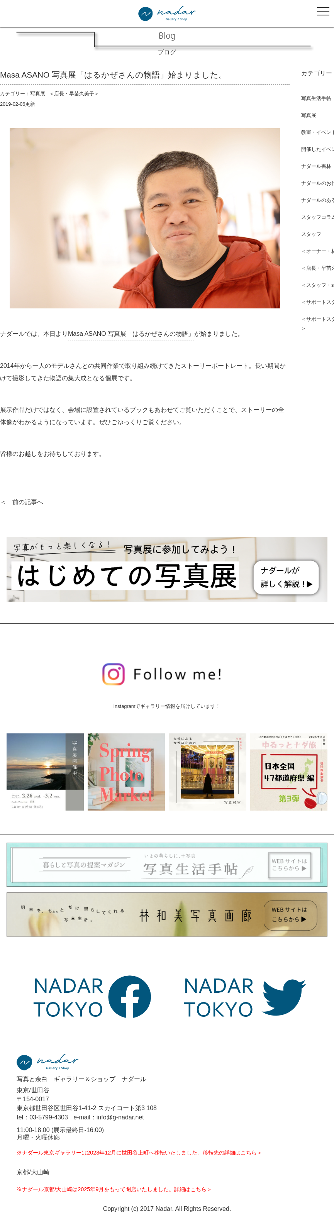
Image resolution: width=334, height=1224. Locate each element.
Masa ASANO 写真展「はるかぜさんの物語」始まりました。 (113, 74)
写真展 (37, 93)
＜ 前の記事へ (21, 502)
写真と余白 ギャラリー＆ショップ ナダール (81, 1079)
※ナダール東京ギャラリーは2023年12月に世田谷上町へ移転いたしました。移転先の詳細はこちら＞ (139, 1153)
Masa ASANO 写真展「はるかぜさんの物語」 (131, 333)
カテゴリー (316, 73)
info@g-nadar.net (120, 1117)
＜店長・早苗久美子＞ (74, 93)
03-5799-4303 (48, 1117)
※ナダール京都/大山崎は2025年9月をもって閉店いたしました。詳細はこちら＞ (114, 1189)
